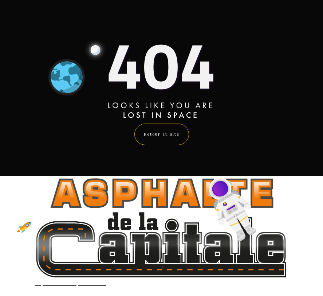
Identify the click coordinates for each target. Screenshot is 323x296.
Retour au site (161, 134)
